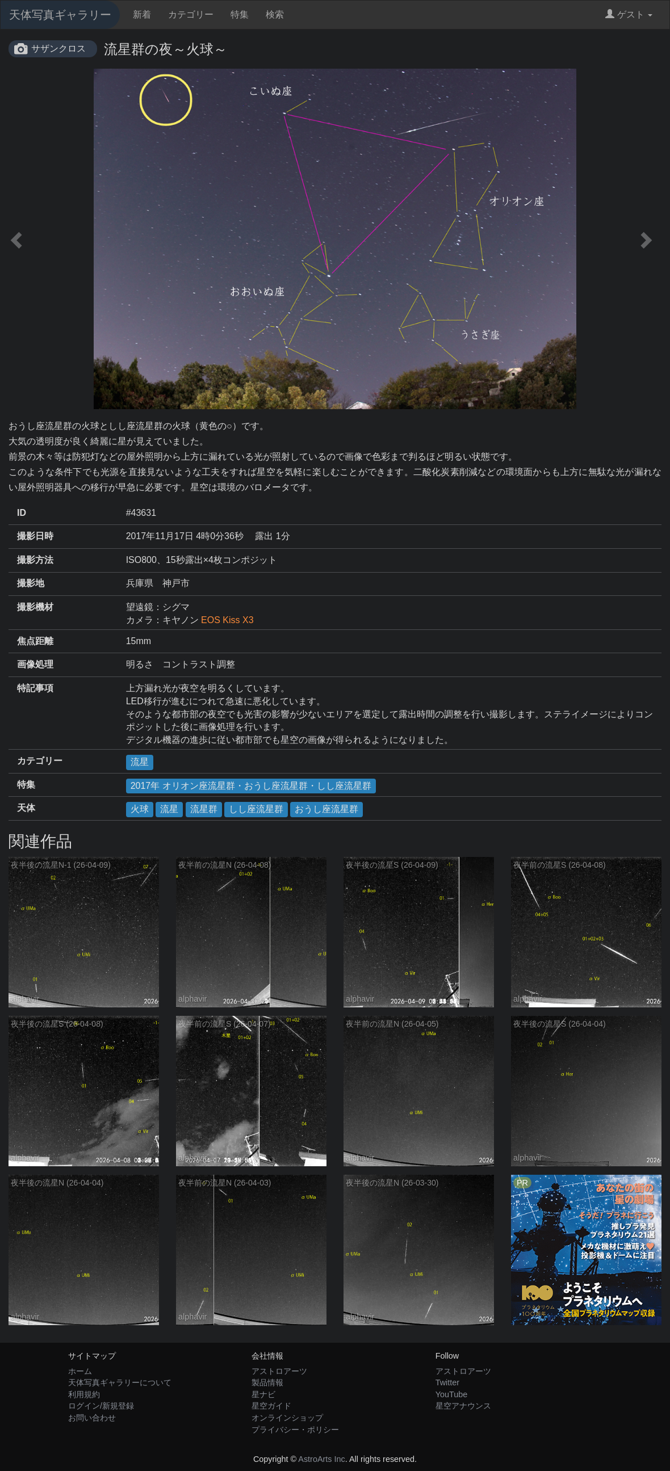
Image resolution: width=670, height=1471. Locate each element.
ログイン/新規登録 (101, 1405)
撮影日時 (35, 536)
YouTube (452, 1394)
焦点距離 (35, 641)
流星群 (203, 809)
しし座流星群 (256, 809)
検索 (275, 14)
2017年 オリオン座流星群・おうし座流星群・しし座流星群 (251, 786)
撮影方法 (35, 560)
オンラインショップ (287, 1417)
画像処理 (35, 664)
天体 (26, 808)
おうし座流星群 (326, 809)
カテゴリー (190, 14)
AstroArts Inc (321, 1459)
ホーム (80, 1371)
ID (21, 513)
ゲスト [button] (628, 14)
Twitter (447, 1382)
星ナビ (263, 1394)
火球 (140, 809)
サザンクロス (58, 48)
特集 (240, 14)
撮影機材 (35, 607)
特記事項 (35, 688)
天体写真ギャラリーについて (119, 1382)
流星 (140, 762)
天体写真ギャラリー (60, 15)
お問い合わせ (92, 1417)
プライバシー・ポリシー (295, 1429)
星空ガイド (271, 1405)
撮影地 (30, 583)
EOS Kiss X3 (227, 620)
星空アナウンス (463, 1405)
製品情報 (267, 1382)
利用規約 (84, 1394)
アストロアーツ (279, 1371)
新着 (142, 14)
